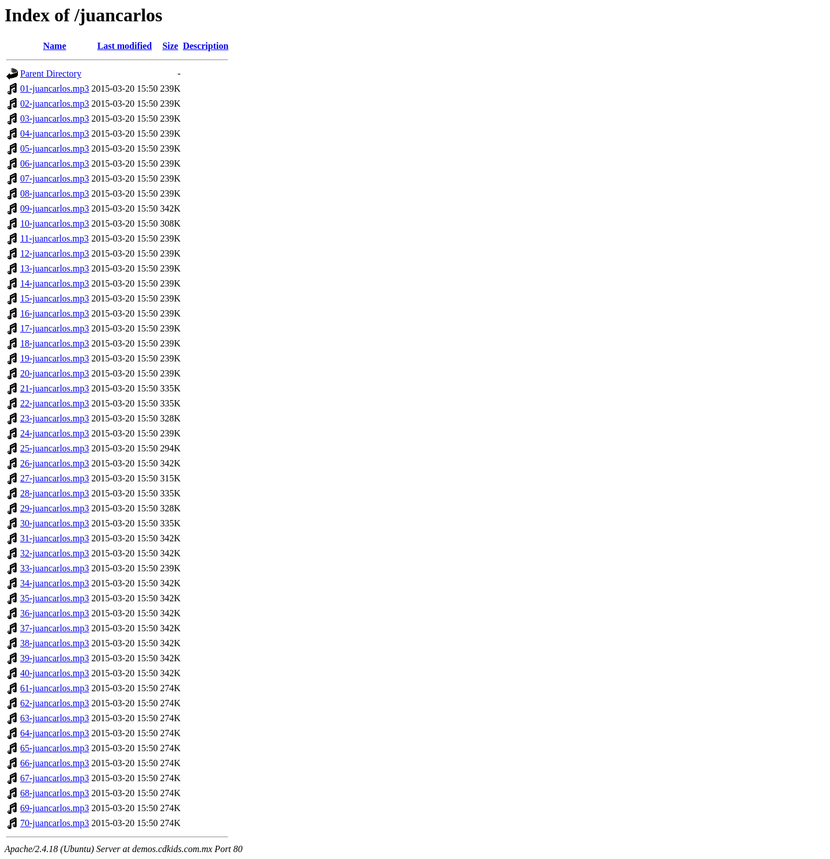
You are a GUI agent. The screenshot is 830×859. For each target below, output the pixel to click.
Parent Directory (50, 73)
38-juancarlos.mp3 (54, 643)
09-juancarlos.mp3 (54, 208)
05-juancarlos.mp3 (54, 148)
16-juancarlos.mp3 (54, 313)
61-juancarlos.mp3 (54, 688)
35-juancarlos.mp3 (54, 598)
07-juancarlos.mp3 (54, 178)
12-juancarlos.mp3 (54, 253)
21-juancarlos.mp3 (54, 388)
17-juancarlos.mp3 (54, 328)
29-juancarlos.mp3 (54, 508)
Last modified (124, 46)
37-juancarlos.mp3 (54, 628)
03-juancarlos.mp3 (54, 118)
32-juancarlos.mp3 (54, 553)
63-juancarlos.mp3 (54, 718)
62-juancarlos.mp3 (54, 703)
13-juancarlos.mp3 (54, 268)
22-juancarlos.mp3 (54, 403)
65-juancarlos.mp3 (54, 748)
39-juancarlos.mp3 (54, 658)
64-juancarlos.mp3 (54, 733)
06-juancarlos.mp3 (54, 163)
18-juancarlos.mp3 (54, 343)
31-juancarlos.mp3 (54, 538)
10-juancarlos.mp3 (54, 223)
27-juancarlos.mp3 (54, 478)
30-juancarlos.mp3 (54, 523)
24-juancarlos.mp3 (54, 433)
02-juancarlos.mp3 (54, 103)
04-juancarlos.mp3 (54, 133)
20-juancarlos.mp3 (54, 373)
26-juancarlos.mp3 (54, 463)
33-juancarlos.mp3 (54, 568)
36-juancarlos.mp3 (54, 613)
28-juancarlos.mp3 (54, 493)
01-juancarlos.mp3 (54, 88)
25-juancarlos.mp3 (54, 448)
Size (171, 46)
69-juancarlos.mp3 (54, 808)
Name (54, 46)
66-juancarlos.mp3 (54, 763)
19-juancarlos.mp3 (54, 358)
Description (205, 46)
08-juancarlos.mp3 (54, 193)
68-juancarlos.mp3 (54, 793)
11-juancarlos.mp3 (54, 238)
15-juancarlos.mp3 (54, 298)
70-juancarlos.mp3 (54, 823)
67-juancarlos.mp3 (54, 778)
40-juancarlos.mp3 (54, 673)
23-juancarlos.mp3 (54, 418)
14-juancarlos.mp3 (54, 283)
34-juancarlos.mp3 (54, 583)
